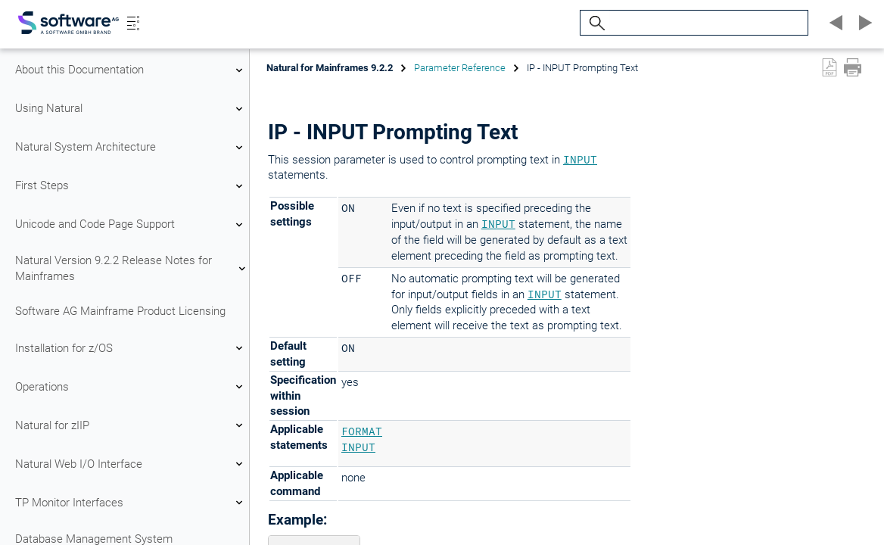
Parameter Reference (460, 67)
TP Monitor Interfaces (131, 502)
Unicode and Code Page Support (131, 224)
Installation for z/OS (131, 348)
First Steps (131, 186)
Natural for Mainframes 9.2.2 (329, 67)
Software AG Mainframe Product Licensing (120, 311)
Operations (131, 386)
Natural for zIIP (131, 425)
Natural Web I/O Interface (131, 464)
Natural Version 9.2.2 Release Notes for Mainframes (131, 268)
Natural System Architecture (131, 147)
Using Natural (131, 109)
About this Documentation (131, 70)
